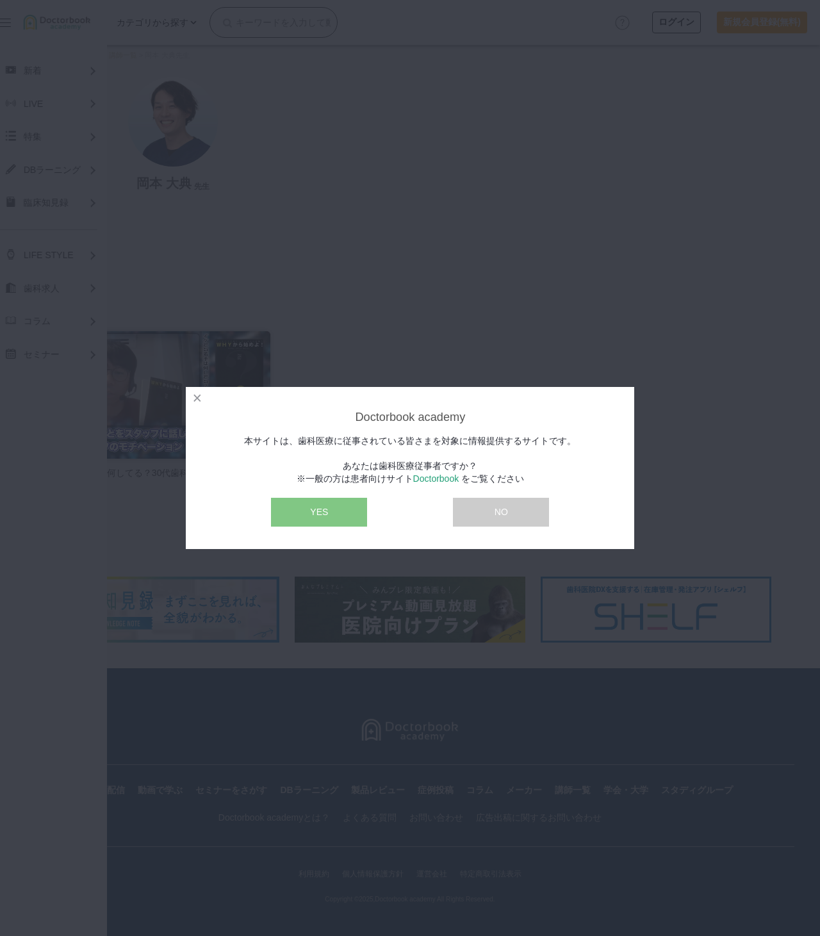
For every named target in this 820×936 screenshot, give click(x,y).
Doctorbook (436, 478)
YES (319, 512)
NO (501, 512)
